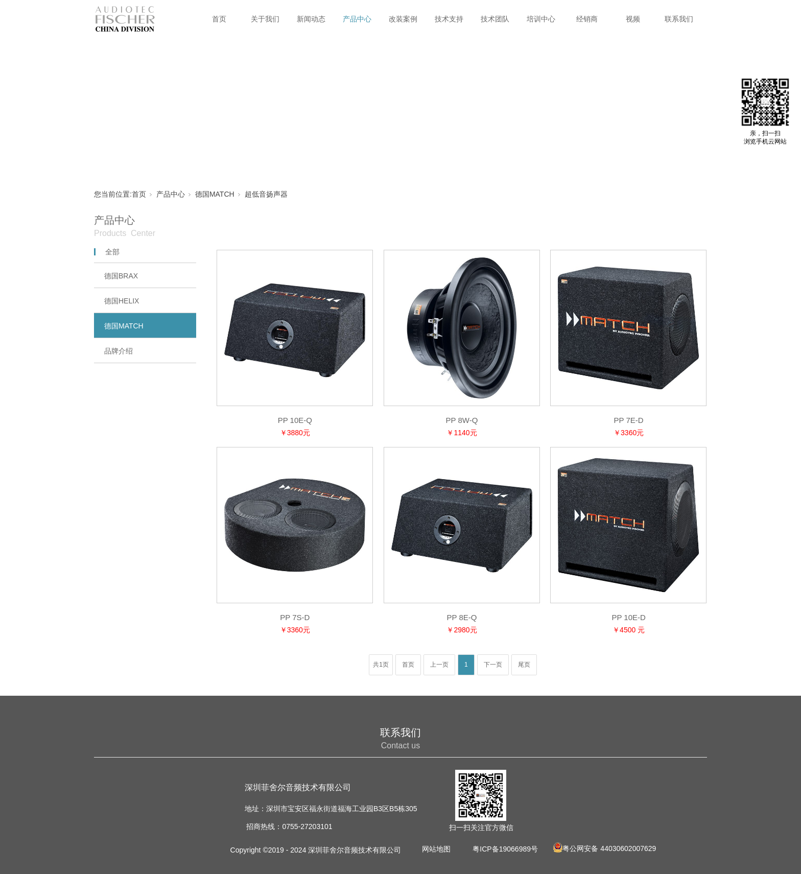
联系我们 (679, 19)
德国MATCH (214, 194)
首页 (219, 19)
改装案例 (403, 19)
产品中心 (357, 19)
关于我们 (265, 19)
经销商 (587, 19)
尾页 (524, 664)
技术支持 (449, 19)
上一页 (439, 664)
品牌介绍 (118, 351)
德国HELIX (121, 300)
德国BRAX (121, 275)
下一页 (493, 664)
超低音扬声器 (266, 194)
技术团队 (495, 19)
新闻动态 (311, 19)
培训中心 (541, 19)
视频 (633, 19)
